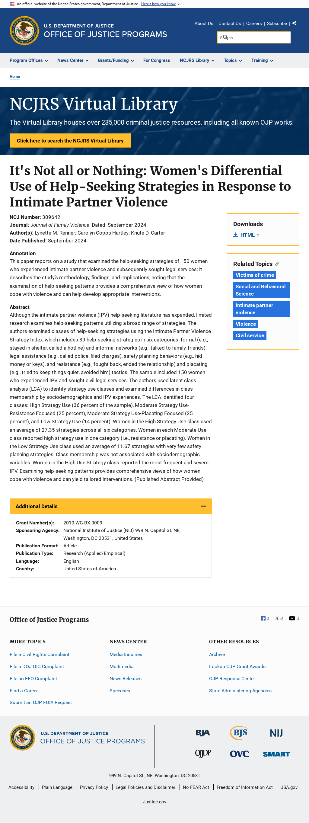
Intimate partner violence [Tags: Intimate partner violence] (254, 308)
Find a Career (24, 690)
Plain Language (57, 787)
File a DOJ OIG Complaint (37, 666)
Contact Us (229, 23)
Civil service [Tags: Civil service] (250, 335)
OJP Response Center (232, 678)
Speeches (120, 690)
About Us (204, 23)
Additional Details (37, 506)
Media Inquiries (126, 654)
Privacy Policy (94, 787)
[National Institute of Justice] (276, 730)
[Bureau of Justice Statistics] (240, 737)
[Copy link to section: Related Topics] (275, 263)
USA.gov (289, 787)
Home (15, 76)
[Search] (254, 37)
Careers (254, 23)
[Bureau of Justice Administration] (203, 730)
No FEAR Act (196, 787)
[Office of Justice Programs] (24, 30)
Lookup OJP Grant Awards (237, 666)
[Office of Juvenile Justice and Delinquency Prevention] (203, 755)
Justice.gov (154, 802)
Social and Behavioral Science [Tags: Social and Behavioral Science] (261, 290)
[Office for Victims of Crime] (239, 753)
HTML (250, 235)
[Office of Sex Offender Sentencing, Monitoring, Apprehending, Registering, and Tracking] (276, 752)
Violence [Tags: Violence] (246, 324)
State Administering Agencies (240, 690)
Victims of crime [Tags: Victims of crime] (255, 275)
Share (296, 24)
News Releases (126, 678)
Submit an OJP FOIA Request (41, 702)
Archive (217, 654)
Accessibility (21, 787)
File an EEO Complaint (33, 678)
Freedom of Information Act (245, 787)
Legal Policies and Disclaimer (145, 787)
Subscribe (277, 23)
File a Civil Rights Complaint (39, 654)
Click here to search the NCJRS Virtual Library (70, 141)
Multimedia (122, 666)
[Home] (105, 30)
